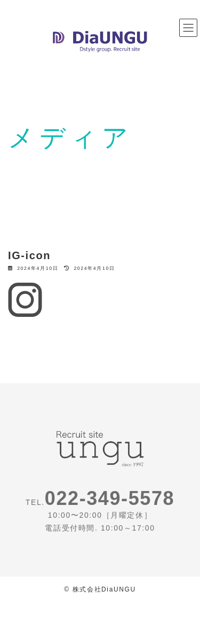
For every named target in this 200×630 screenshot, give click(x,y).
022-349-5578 (109, 500)
